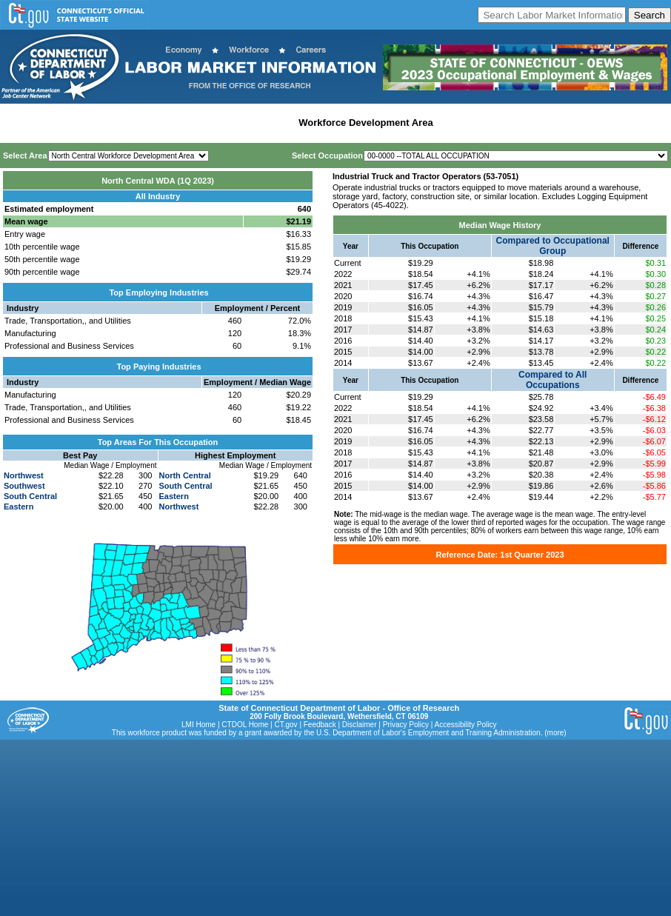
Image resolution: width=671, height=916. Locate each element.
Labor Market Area (250, 122)
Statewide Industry (161, 122)
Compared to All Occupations (552, 380)
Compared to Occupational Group (553, 245)
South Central (30, 496)
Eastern (18, 506)
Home (17, 122)
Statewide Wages (76, 122)
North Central (185, 475)
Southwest (24, 485)
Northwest (24, 475)
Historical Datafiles (482, 122)
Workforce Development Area (365, 122)
